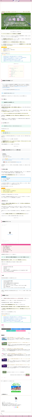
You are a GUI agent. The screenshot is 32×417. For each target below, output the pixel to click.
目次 (15, 66)
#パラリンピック (20, 86)
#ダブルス (28, 159)
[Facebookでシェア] (16, 329)
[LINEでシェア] (11, 331)
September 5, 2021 (18, 162)
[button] (21, 331)
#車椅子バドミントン (24, 159)
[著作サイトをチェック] (14, 408)
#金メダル (3, 160)
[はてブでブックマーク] (26, 329)
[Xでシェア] (6, 329)
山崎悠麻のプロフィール (13, 74)
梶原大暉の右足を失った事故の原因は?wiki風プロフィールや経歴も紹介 (13, 56)
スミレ (16, 401)
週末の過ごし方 (13, 73)
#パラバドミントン (24, 86)
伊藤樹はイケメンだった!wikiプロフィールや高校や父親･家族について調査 (13, 321)
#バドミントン (19, 159)
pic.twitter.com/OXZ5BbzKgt (6, 87)
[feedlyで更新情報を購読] (16, 408)
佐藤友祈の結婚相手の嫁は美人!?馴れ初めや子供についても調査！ (12, 59)
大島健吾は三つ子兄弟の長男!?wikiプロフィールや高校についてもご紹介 (13, 58)
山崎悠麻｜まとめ (13, 76)
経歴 (11, 75)
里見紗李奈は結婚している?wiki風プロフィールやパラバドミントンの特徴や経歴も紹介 (15, 57)
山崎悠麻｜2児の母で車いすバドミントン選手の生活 (17, 71)
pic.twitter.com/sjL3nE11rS (8, 160)
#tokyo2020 (16, 86)
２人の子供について (13, 70)
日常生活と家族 (13, 72)
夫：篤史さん (12, 69)
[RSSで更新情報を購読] (17, 408)
